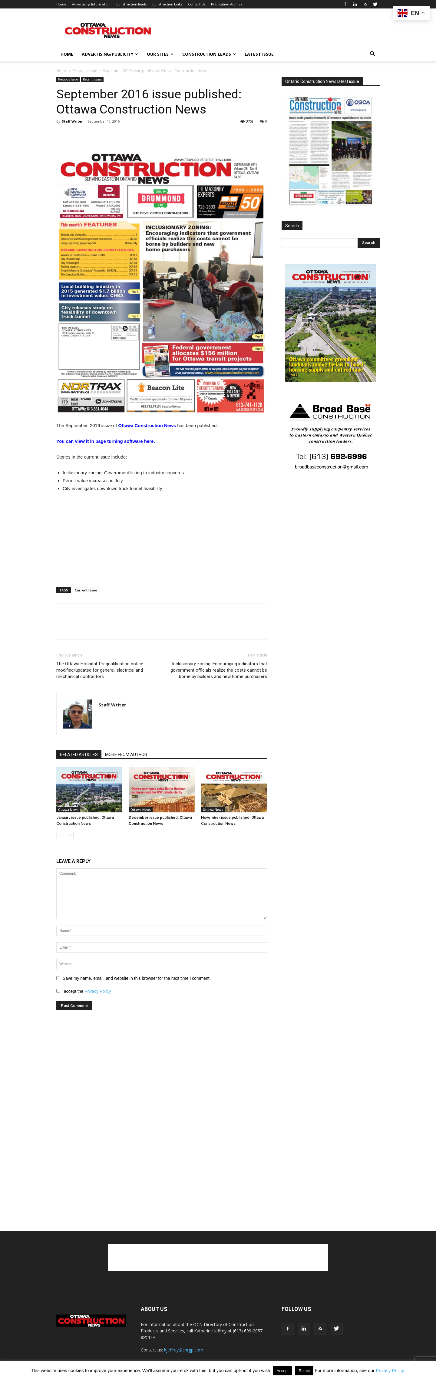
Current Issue (86, 590)
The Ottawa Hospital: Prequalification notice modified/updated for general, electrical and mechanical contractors (99, 670)
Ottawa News (68, 810)
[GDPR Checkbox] (58, 991)
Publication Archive (227, 4)
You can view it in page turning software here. (105, 441)
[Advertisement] (218, 1257)
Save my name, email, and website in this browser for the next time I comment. (137, 978)
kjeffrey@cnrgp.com (183, 1350)
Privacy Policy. (390, 1370)
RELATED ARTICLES (79, 754)
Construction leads (131, 4)
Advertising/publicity (110, 54)
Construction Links (167, 4)
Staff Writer (72, 121)
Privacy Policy (97, 991)
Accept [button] (283, 1370)
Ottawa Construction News (147, 425)
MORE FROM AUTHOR (126, 754)
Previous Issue (85, 70)
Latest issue (259, 54)
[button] (372, 55)
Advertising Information (91, 4)
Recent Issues (92, 79)
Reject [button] (304, 1370)
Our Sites (160, 54)
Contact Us (196, 4)
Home (61, 4)
